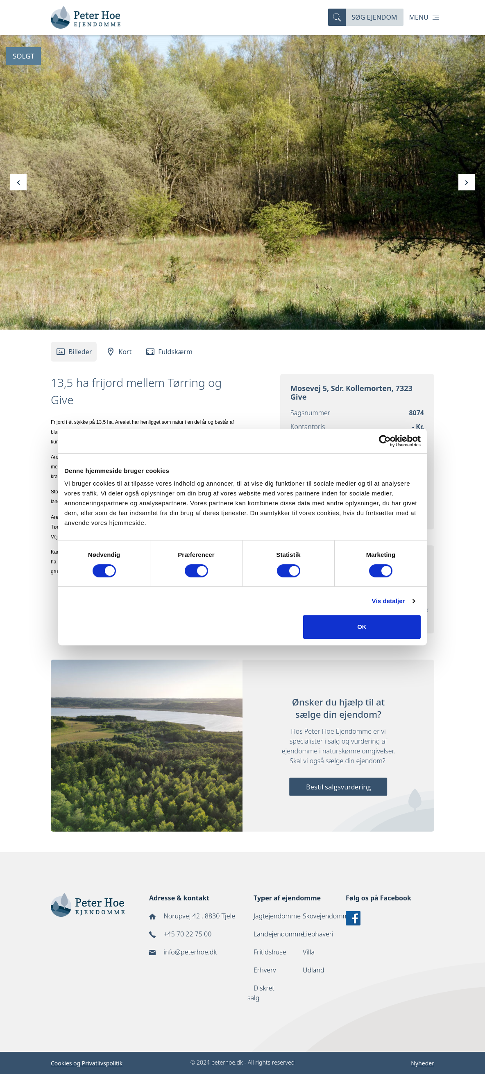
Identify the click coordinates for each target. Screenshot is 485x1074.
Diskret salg (260, 993)
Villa (309, 951)
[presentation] (18, 182)
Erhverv (265, 970)
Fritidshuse (270, 951)
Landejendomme (279, 933)
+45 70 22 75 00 (187, 933)
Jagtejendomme (277, 915)
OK (362, 626)
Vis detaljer (388, 600)
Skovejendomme (327, 915)
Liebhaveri (318, 933)
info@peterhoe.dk (190, 951)
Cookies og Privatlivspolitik (86, 1063)
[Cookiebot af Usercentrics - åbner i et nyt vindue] (385, 441)
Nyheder (422, 1063)
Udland (313, 970)
